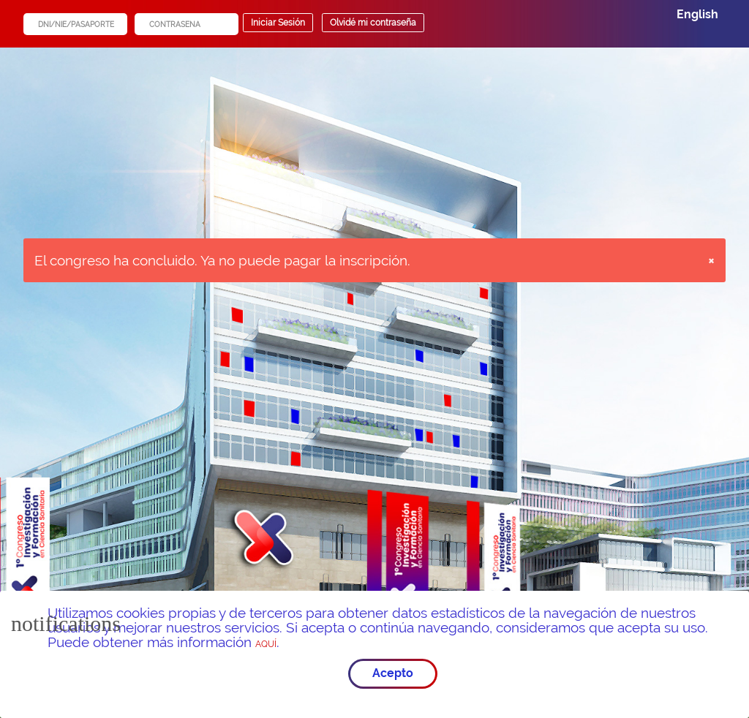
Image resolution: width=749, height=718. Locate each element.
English (697, 14)
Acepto (392, 673)
